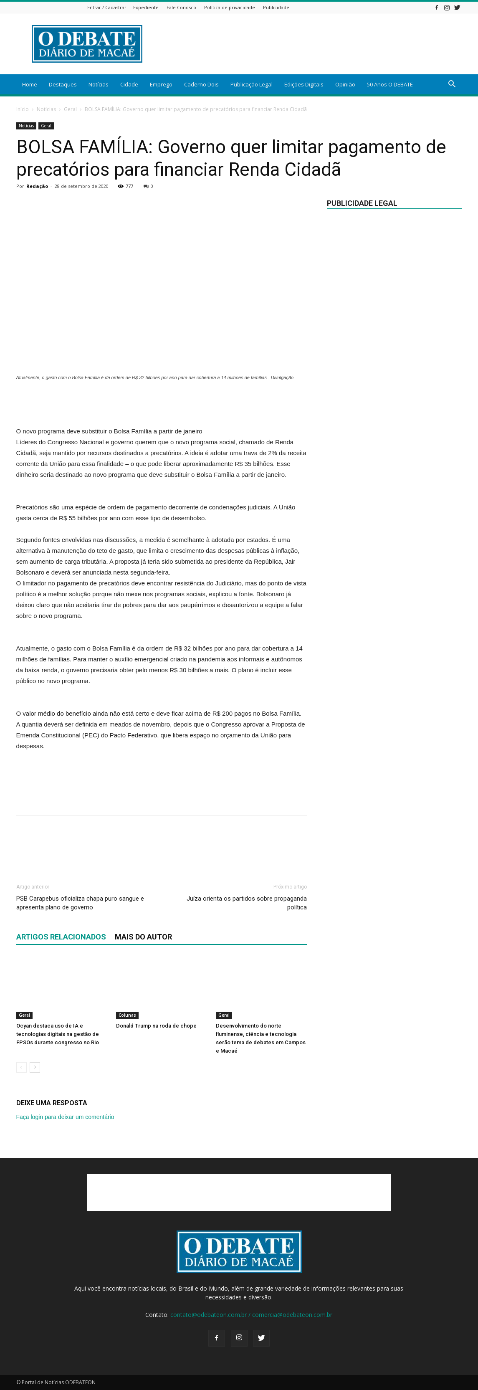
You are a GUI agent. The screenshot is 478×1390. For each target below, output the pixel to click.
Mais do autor (143, 936)
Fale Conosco (181, 7)
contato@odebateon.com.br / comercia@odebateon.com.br (251, 1315)
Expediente (146, 7)
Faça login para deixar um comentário (65, 1117)
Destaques (63, 84)
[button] (452, 85)
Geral (70, 109)
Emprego (161, 84)
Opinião (345, 84)
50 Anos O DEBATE (390, 84)
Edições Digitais (304, 84)
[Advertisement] (310, 44)
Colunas (127, 1015)
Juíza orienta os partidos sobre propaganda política (247, 903)
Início (22, 109)
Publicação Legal (251, 84)
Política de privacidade (229, 7)
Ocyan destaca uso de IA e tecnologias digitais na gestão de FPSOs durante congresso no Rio (57, 1034)
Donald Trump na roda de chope (156, 1026)
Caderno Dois (201, 84)
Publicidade (276, 7)
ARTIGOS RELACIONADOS (61, 936)
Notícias (99, 84)
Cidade (129, 84)
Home (29, 84)
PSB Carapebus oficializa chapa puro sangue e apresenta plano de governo (80, 903)
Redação (37, 186)
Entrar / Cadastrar (106, 7)
